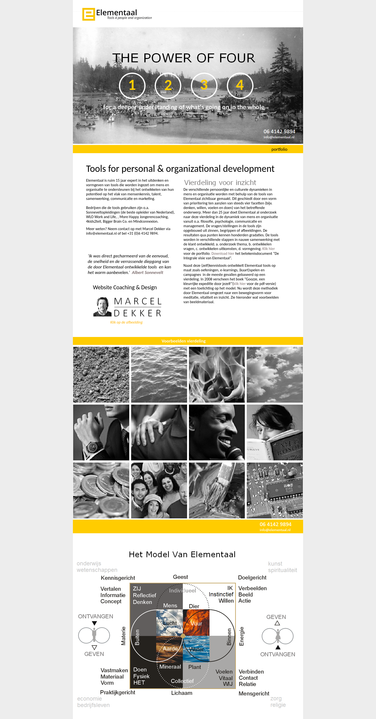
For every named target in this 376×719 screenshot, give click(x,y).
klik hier (240, 283)
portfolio (279, 149)
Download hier (223, 253)
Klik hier (268, 248)
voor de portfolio (196, 253)
